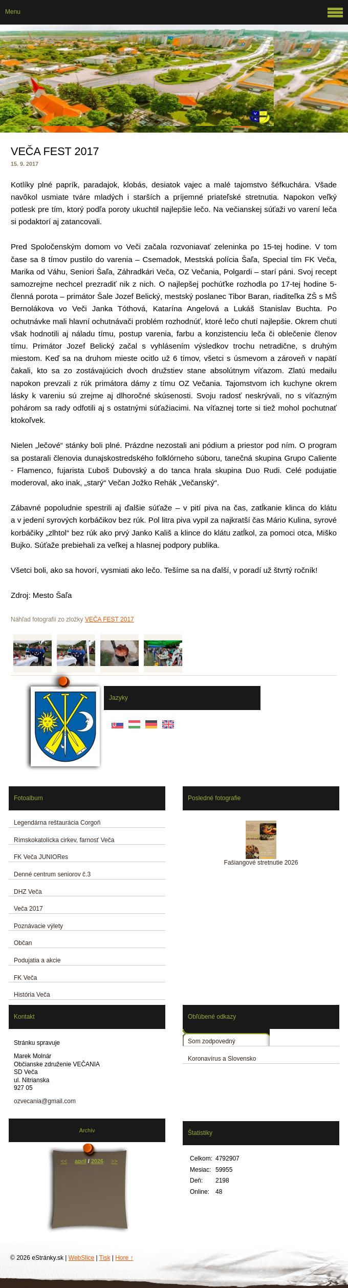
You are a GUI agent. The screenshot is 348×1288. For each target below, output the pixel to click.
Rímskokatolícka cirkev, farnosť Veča (64, 840)
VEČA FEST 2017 (109, 619)
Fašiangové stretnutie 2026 (261, 862)
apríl (80, 1161)
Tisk (105, 1257)
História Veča (32, 994)
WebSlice (81, 1257)
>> (114, 1161)
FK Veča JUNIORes (41, 857)
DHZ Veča (28, 891)
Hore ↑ (124, 1257)
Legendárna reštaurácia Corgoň (57, 822)
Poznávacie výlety (38, 926)
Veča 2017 (28, 908)
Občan (23, 943)
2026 (97, 1161)
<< (63, 1161)
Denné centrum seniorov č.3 (52, 874)
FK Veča (25, 977)
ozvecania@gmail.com (45, 1101)
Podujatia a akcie (37, 960)
